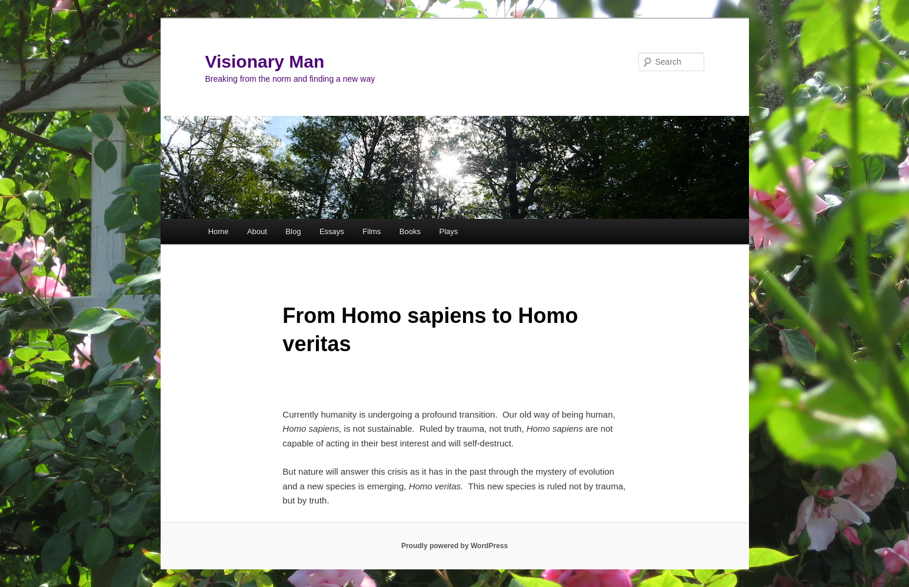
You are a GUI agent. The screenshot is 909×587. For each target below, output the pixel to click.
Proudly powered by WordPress (454, 546)
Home (218, 231)
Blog (293, 231)
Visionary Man (265, 61)
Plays (448, 231)
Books (410, 231)
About (257, 231)
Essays (331, 231)
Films (371, 231)
